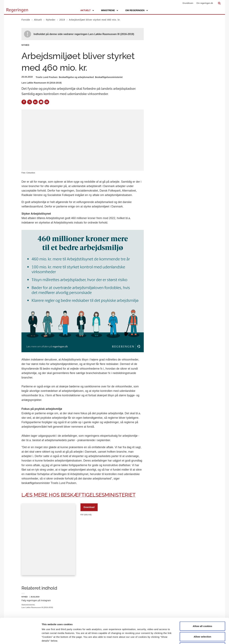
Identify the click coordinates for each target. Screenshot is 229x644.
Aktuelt (85, 10)
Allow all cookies (202, 602)
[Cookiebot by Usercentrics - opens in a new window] (21, 637)
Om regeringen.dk (204, 3)
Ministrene (108, 10)
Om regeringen (135, 10)
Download (89, 507)
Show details (167, 637)
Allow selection (202, 612)
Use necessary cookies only (202, 623)
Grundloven (188, 3)
